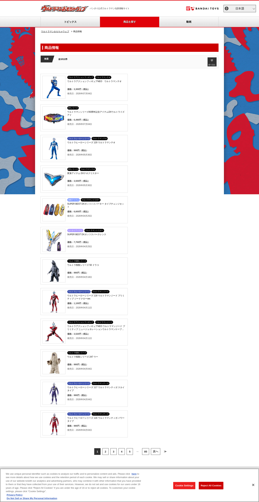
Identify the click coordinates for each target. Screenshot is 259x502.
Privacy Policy (14, 495)
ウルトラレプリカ (110, 354)
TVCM (81, 345)
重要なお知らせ (50, 354)
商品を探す (129, 21)
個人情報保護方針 (197, 457)
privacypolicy (39, 457)
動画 (188, 21)
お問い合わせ (224, 457)
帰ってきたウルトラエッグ (115, 350)
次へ (155, 267)
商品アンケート (153, 345)
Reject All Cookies (211, 485)
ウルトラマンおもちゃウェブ (55, 31)
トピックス (70, 21)
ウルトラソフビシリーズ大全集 (117, 345)
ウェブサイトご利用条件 (125, 457)
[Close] (253, 485)
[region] (129, 485)
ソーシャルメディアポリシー (163, 457)
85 (145, 267)
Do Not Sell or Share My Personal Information (79, 457)
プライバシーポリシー (119, 438)
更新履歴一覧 (49, 350)
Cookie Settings (184, 485)
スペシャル (83, 350)
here (134, 473)
